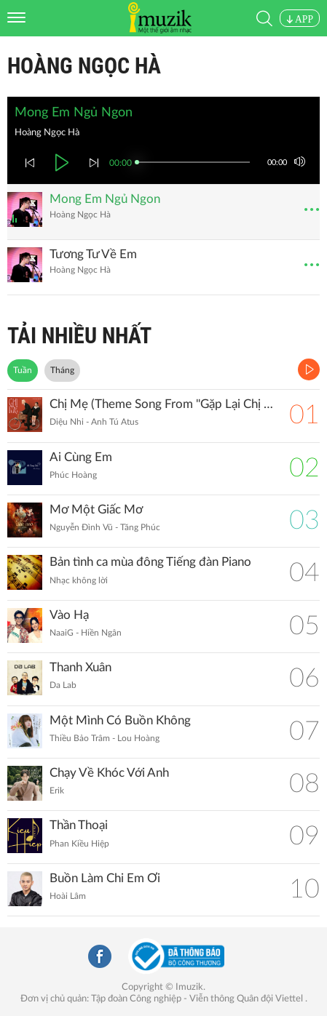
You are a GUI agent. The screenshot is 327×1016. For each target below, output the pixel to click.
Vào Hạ (69, 615)
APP (299, 19)
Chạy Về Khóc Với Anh (109, 773)
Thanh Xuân (80, 667)
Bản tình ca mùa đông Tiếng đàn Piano (150, 562)
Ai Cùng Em (81, 457)
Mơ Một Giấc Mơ (96, 509)
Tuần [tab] (22, 370)
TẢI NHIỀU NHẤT (79, 335)
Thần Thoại (79, 825)
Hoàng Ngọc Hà (84, 66)
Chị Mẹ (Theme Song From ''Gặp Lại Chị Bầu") (162, 404)
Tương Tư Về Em (93, 254)
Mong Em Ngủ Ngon (105, 199)
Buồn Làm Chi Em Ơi (105, 878)
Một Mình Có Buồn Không (120, 720)
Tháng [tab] (62, 370)
